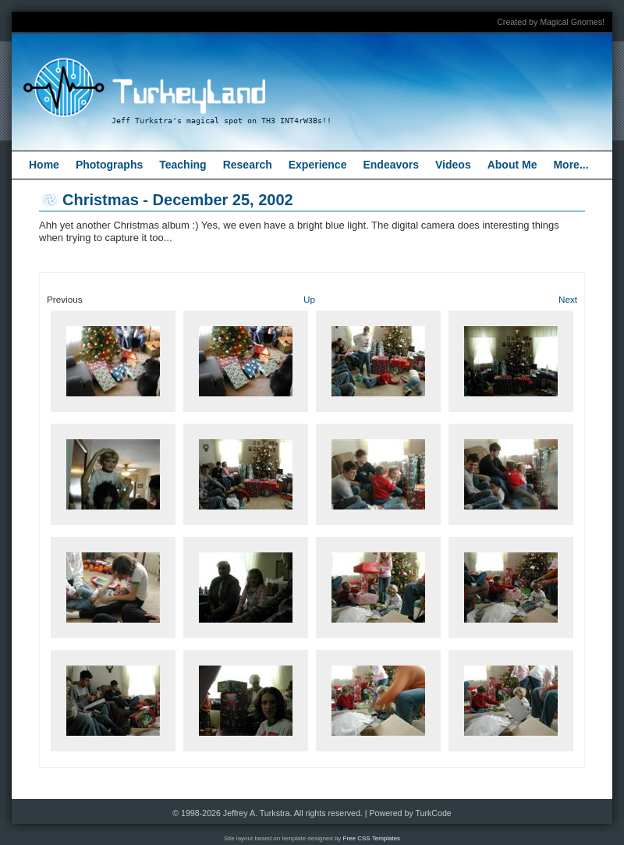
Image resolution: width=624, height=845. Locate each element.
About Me (512, 164)
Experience (318, 164)
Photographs (109, 164)
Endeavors (391, 164)
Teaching (182, 164)
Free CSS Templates (372, 838)
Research (247, 164)
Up (309, 299)
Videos (453, 164)
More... (570, 164)
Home (44, 164)
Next (567, 299)
